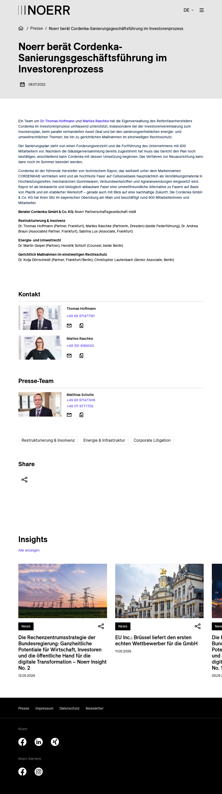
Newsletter (94, 708)
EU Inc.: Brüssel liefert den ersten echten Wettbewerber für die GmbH (156, 640)
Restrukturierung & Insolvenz (48, 440)
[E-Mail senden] (69, 325)
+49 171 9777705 (80, 406)
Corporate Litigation (152, 440)
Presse (36, 28)
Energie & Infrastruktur (104, 440)
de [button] (186, 10)
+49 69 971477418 (81, 400)
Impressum (44, 708)
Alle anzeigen (29, 550)
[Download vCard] (81, 325)
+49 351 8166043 (80, 345)
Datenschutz (70, 708)
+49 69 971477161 (81, 316)
